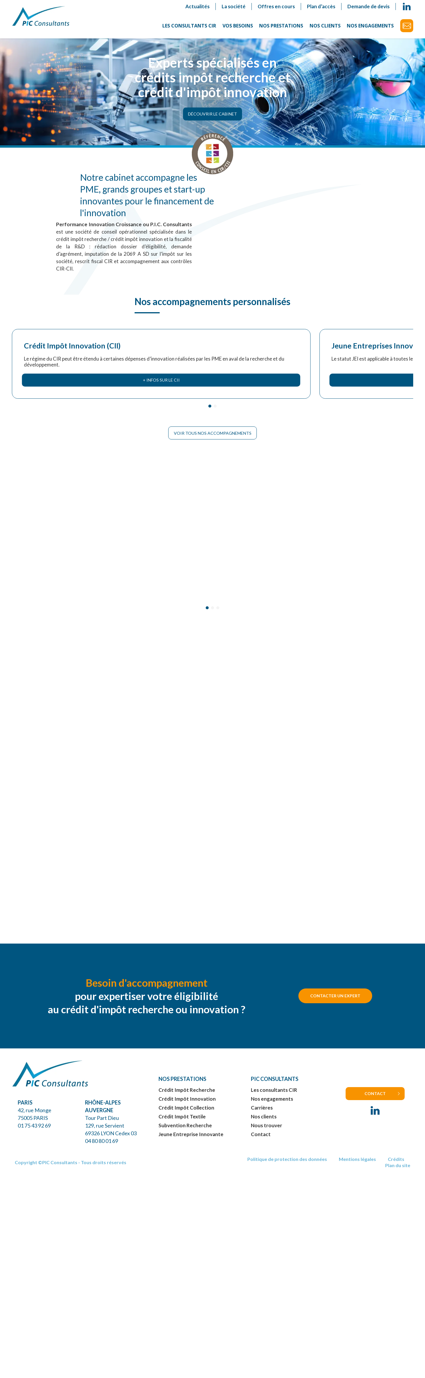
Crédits (396, 1164)
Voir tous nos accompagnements (212, 428)
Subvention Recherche (185, 1130)
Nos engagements (370, 25)
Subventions (352, 300)
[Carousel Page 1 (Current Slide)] (209, 401)
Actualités (197, 6)
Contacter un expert (335, 1001)
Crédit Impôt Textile (182, 1121)
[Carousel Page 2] (215, 401)
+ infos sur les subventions (366, 375)
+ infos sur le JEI (161, 375)
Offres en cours (276, 6)
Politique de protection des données (287, 1164)
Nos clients (325, 25)
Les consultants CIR (189, 25)
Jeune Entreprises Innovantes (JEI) (157, 304)
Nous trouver (266, 1130)
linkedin (406, 6)
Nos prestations (281, 25)
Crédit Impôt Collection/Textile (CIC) (259, 309)
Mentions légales (357, 1164)
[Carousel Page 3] (217, 607)
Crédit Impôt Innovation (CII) (50, 304)
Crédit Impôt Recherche (186, 1095)
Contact (406, 25)
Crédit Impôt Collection (186, 1113)
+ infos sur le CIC (264, 375)
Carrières (262, 1113)
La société (234, 6)
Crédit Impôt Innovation (187, 1104)
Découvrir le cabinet (212, 115)
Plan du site (397, 1170)
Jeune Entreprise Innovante (190, 1139)
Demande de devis (368, 6)
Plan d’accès (321, 6)
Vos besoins (238, 25)
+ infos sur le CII (58, 375)
